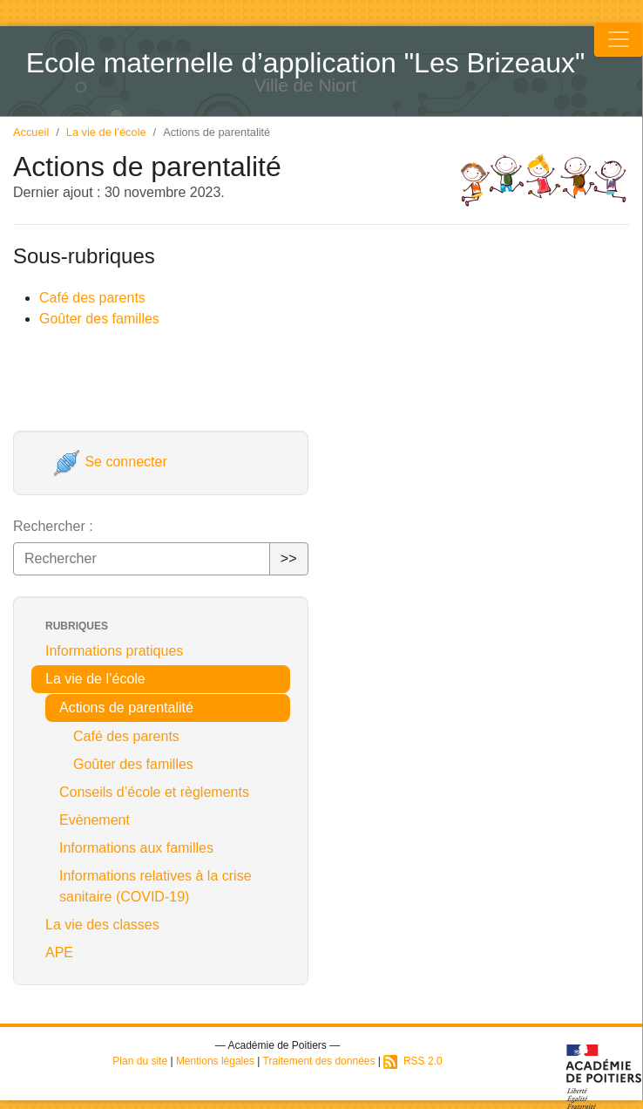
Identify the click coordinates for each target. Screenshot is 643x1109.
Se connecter (110, 461)
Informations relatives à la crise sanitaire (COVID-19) (155, 886)
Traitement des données (319, 1061)
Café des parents (92, 297)
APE (59, 952)
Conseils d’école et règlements (154, 792)
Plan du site (139, 1061)
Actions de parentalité (126, 707)
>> (289, 558)
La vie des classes (102, 924)
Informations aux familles (136, 847)
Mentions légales (215, 1061)
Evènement (94, 820)
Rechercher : (53, 526)
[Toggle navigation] (618, 39)
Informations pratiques (114, 650)
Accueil (31, 132)
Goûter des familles (99, 318)
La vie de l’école (106, 132)
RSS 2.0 (412, 1061)
